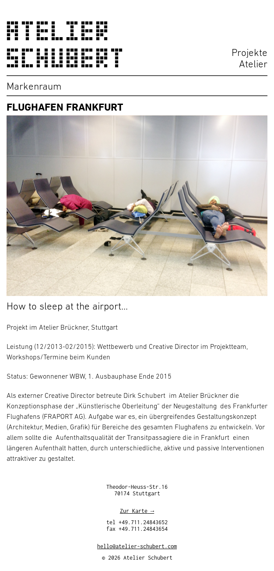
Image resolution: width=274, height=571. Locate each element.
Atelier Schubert (66, 44)
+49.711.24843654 (143, 530)
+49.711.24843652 (143, 523)
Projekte (249, 52)
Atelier (253, 64)
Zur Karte (134, 512)
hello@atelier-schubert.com (137, 547)
